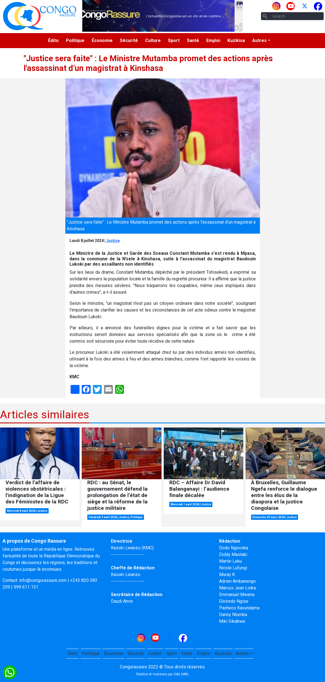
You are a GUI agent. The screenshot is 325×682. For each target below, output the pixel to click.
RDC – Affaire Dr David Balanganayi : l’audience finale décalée (199, 488)
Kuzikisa (236, 40)
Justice (113, 240)
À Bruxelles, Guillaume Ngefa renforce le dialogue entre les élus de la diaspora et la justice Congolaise (284, 495)
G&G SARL (181, 674)
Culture (153, 40)
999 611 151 (26, 587)
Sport (174, 40)
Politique (75, 40)
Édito (53, 40)
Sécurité (129, 40)
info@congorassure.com (42, 580)
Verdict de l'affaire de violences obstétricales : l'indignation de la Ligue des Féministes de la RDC (37, 492)
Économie (102, 40)
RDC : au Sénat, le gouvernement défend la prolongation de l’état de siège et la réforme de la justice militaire (117, 495)
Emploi (213, 40)
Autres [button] (259, 40)
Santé (193, 40)
